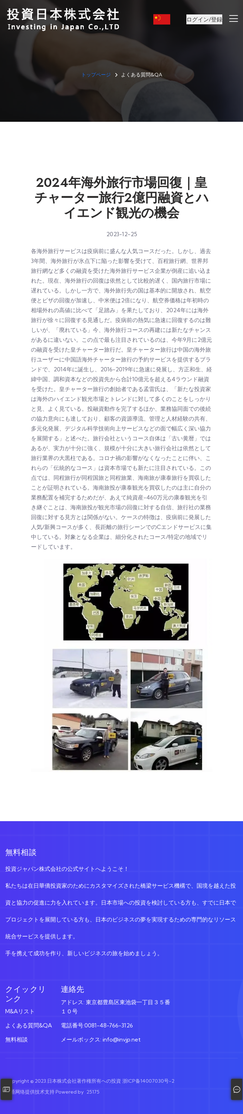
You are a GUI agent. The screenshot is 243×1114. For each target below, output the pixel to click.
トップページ (96, 74)
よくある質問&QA (28, 1025)
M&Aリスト (20, 1011)
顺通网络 (15, 1092)
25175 (93, 1092)
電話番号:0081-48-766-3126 (97, 1025)
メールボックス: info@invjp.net (101, 1039)
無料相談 (16, 1039)
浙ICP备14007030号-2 (148, 1081)
